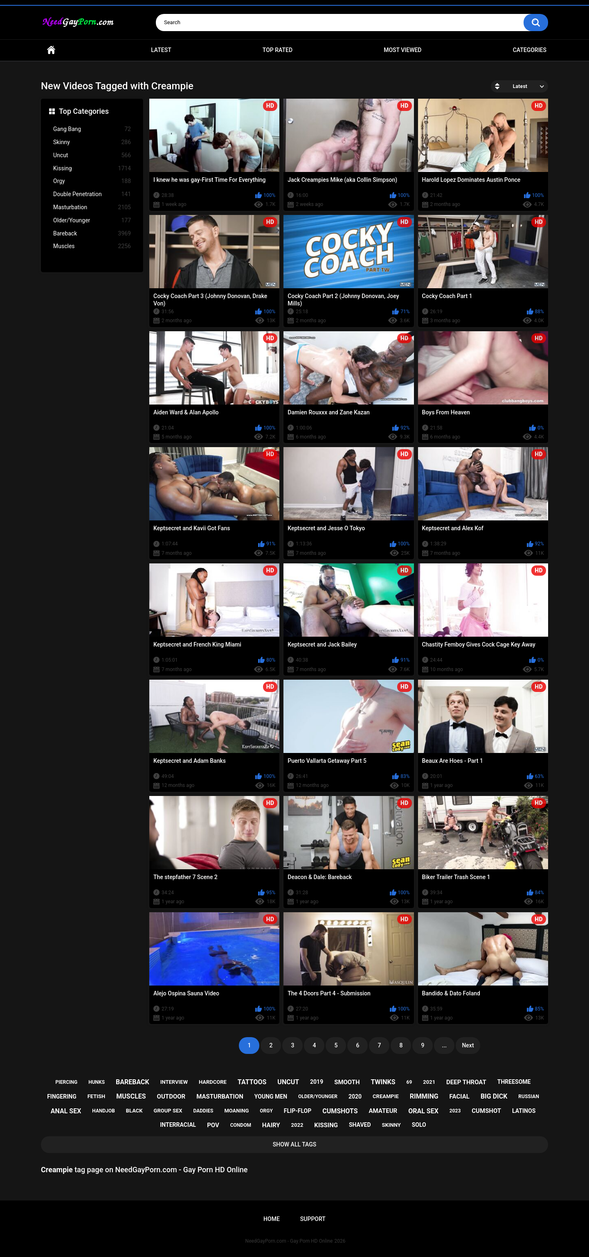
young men (270, 1096)
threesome (514, 1081)
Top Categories (84, 111)
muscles (131, 1096)
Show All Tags (295, 1144)
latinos (523, 1111)
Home (51, 50)
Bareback (92, 233)
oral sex (423, 1111)
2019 (316, 1081)
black (134, 1111)
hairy (271, 1125)
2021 (429, 1082)
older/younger (317, 1096)
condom (240, 1125)
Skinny (92, 142)
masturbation (219, 1096)
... (444, 1045)
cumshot (486, 1111)
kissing (326, 1125)
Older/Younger (92, 220)
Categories (529, 50)
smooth (347, 1082)
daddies (203, 1111)
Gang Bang (92, 129)
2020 (355, 1096)
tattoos (252, 1082)
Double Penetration (92, 194)
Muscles (92, 246)
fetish (97, 1096)
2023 (455, 1111)
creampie (386, 1096)
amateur (383, 1111)
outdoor (171, 1096)
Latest (161, 50)
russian (528, 1096)
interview (174, 1082)
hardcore (213, 1082)
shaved (360, 1124)
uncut (288, 1082)
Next (468, 1045)
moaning (236, 1111)
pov (213, 1125)
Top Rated (277, 50)
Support (313, 1219)
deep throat (466, 1082)
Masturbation (92, 207)
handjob (103, 1111)
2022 (297, 1125)
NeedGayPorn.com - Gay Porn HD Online (289, 1241)
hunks (96, 1082)
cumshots (339, 1111)
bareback (132, 1082)
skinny (391, 1125)
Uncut (92, 155)
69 (409, 1082)
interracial (178, 1124)
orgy (266, 1111)
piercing (67, 1082)
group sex (168, 1111)
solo (419, 1124)
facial (460, 1096)
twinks (383, 1082)
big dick (494, 1096)
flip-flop (297, 1111)
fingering (61, 1096)
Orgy (92, 181)
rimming (424, 1096)
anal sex (66, 1111)
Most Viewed (402, 50)
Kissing (92, 168)
